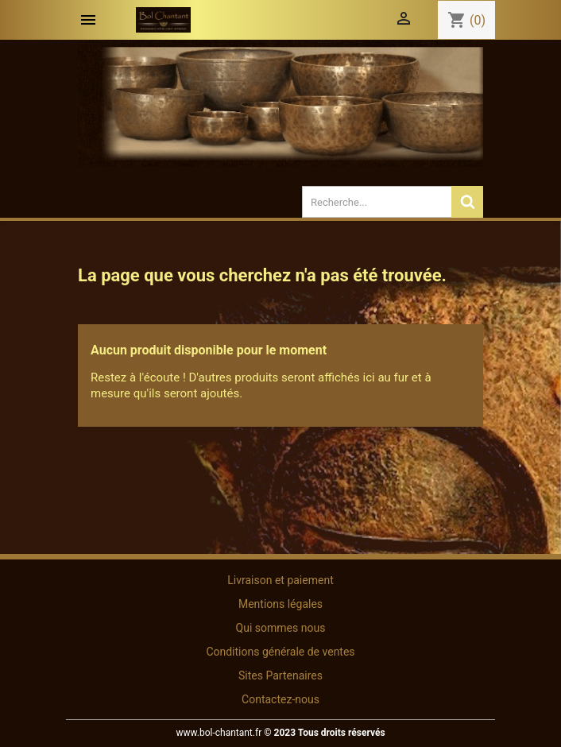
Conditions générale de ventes (280, 651)
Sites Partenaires (280, 675)
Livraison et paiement (280, 580)
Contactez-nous (280, 699)
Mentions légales (280, 604)
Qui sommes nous (281, 627)
